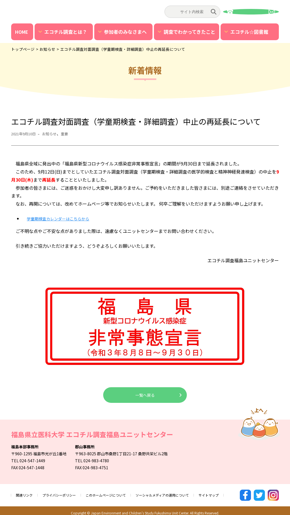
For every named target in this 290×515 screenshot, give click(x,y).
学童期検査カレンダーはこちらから (62, 218)
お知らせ (54, 133)
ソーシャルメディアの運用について (182, 492)
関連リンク (25, 492)
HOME (21, 31)
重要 (71, 133)
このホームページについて (117, 492)
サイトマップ (234, 492)
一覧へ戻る (145, 395)
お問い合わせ (251, 12)
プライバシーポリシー (64, 492)
